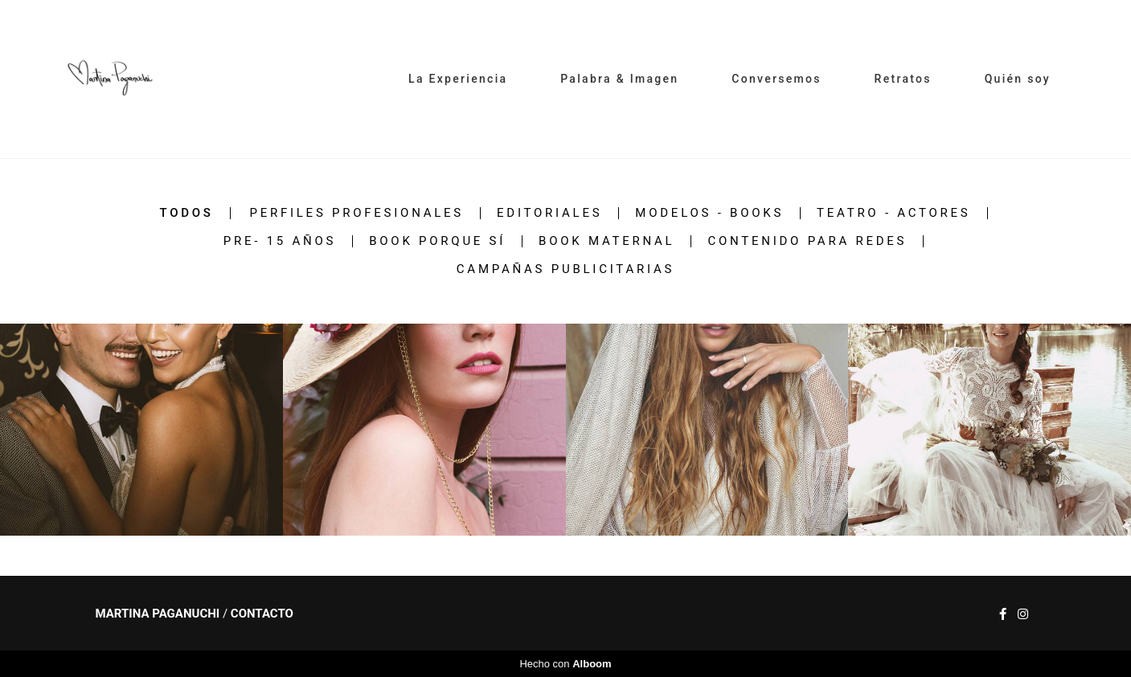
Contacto (262, 614)
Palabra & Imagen (619, 78)
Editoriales (549, 213)
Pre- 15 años (279, 241)
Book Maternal (606, 241)
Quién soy (1018, 78)
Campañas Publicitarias (565, 269)
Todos (186, 213)
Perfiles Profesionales (356, 213)
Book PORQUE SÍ (437, 241)
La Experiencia (457, 78)
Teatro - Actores (893, 213)
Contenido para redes (807, 241)
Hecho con (565, 664)
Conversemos (776, 78)
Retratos (903, 78)
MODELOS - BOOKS (709, 213)
